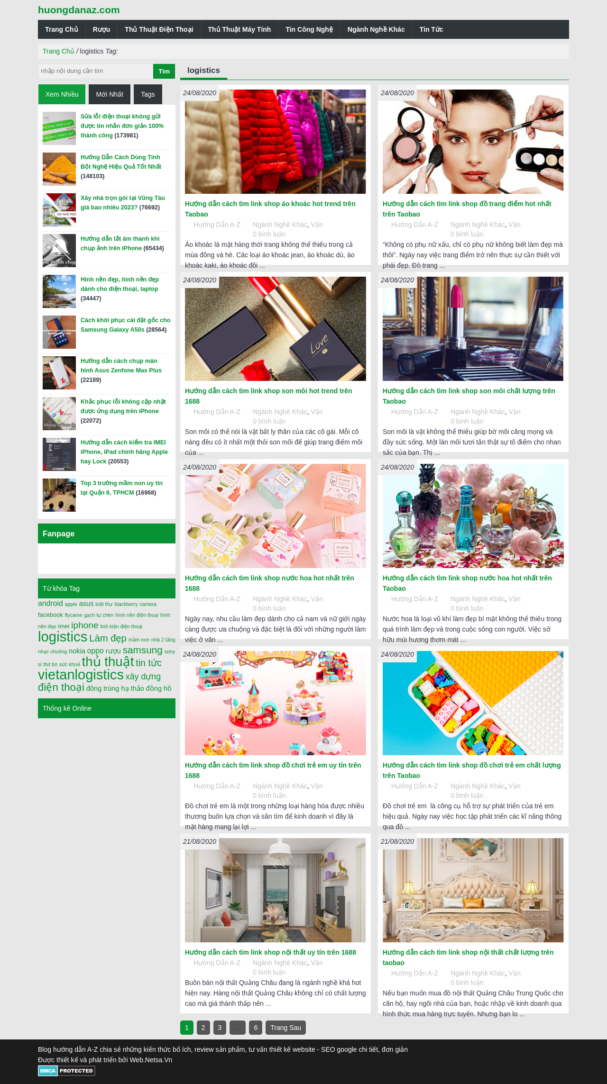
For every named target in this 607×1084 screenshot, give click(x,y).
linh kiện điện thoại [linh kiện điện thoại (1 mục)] (121, 626)
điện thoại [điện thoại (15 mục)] (61, 687)
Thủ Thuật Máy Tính (239, 29)
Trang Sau (285, 1027)
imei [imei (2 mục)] (64, 626)
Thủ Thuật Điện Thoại (159, 29)
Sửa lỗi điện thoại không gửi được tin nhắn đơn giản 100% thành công (122, 126)
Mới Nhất (109, 94)
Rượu (101, 29)
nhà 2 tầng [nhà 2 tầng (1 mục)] (163, 639)
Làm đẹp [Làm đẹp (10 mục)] (108, 638)
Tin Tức (431, 29)
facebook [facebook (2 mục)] (50, 614)
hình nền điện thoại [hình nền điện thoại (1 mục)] (136, 615)
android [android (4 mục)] (50, 603)
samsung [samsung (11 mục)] (143, 649)
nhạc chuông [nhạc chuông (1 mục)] (52, 651)
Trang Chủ (61, 29)
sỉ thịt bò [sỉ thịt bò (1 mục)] (47, 664)
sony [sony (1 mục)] (170, 651)
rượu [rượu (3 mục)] (113, 651)
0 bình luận (269, 234)
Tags (148, 94)
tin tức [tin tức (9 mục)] (149, 663)
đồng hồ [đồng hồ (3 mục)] (159, 688)
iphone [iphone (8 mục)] (84, 625)
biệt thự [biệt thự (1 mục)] (103, 604)
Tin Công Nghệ (309, 29)
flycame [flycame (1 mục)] (74, 615)
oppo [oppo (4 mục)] (95, 651)
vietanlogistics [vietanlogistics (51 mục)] (81, 674)
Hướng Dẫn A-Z (216, 224)
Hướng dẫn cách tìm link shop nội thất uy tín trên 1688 (270, 952)
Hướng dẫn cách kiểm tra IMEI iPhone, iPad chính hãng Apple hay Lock (124, 452)
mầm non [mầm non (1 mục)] (139, 639)
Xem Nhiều (62, 94)
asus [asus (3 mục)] (86, 603)
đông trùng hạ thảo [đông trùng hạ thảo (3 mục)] (115, 688)
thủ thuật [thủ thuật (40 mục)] (108, 661)
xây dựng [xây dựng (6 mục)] (143, 676)
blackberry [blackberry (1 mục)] (126, 604)
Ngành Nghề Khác (376, 29)
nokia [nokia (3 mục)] (77, 651)
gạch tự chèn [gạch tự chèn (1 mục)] (98, 615)
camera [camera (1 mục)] (147, 604)
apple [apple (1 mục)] (71, 604)
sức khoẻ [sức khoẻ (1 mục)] (69, 664)
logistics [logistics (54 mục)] (62, 636)
